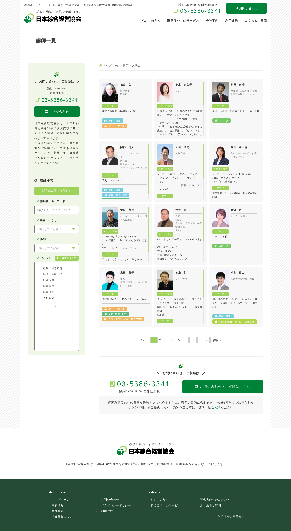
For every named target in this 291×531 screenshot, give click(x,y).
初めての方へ (160, 499)
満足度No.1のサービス (166, 505)
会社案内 (57, 511)
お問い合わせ (246, 8)
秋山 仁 (125, 84)
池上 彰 (181, 272)
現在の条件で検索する (56, 190)
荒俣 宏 (181, 210)
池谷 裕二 (238, 272)
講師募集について (63, 516)
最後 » (216, 340)
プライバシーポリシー (116, 505)
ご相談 (216, 407)
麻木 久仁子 (183, 84)
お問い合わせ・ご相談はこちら (222, 387)
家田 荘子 (127, 272)
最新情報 (57, 505)
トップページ (61, 499)
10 (193, 340)
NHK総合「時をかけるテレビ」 (174, 307)
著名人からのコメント (215, 499)
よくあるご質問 (210, 505)
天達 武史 (182, 147)
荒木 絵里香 (239, 147)
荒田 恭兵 (127, 210)
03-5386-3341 (200, 10)
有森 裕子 (238, 210)
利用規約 (107, 511)
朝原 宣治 (238, 84)
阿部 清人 (127, 147)
